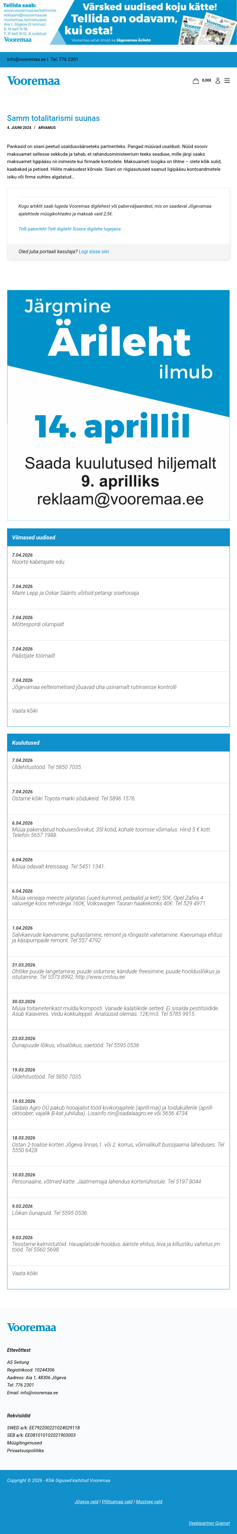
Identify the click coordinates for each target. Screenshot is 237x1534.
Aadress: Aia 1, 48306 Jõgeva (36, 1377)
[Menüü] (227, 80)
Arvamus (47, 128)
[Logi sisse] (217, 80)
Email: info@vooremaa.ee (32, 1393)
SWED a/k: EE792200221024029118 (43, 1428)
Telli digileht (60, 229)
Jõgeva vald (86, 1501)
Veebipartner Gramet (209, 1523)
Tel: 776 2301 (20, 1385)
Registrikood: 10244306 (31, 1370)
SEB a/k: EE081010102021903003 (41, 1435)
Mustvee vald (149, 1501)
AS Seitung (18, 1362)
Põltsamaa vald (117, 1501)
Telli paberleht (33, 229)
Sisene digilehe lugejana (97, 229)
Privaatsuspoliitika (25, 1450)
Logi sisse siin (94, 251)
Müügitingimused (24, 1443)
